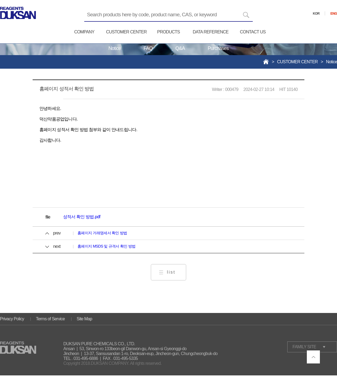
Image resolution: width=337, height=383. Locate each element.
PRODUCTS (168, 32)
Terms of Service (50, 318)
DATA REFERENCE (210, 32)
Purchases (218, 48)
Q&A (180, 48)
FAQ (147, 48)
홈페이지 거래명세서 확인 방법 (102, 233)
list (171, 272)
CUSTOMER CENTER (126, 32)
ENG (333, 13)
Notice (114, 48)
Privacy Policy (12, 318)
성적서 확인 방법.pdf (81, 216)
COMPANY (84, 32)
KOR (316, 13)
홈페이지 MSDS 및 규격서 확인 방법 (106, 246)
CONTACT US (253, 32)
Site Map (84, 318)
